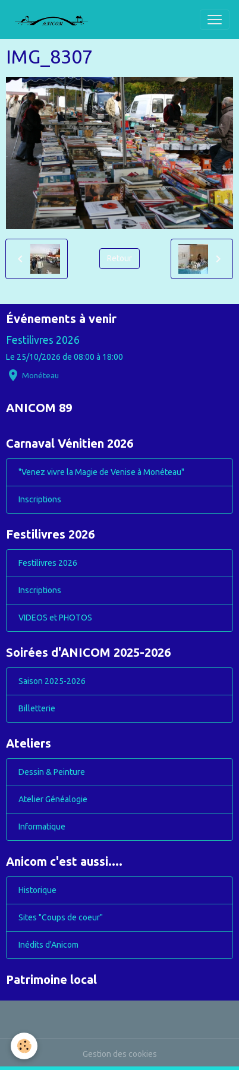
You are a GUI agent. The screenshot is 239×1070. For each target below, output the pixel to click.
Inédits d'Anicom (48, 944)
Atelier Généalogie (52, 799)
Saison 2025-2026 (52, 681)
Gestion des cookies (120, 1054)
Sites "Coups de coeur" (60, 917)
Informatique (41, 826)
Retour (119, 258)
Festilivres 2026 (43, 340)
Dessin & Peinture (51, 772)
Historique (37, 890)
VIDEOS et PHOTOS (55, 617)
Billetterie (36, 708)
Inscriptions (39, 499)
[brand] (56, 20)
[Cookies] (24, 1046)
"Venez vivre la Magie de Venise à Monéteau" (101, 472)
